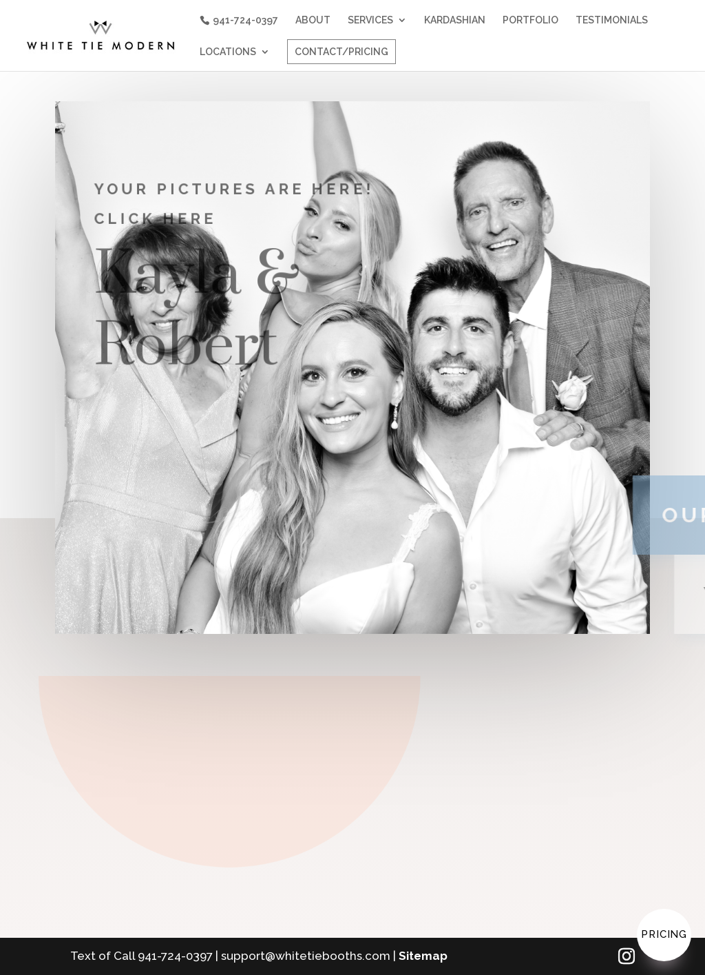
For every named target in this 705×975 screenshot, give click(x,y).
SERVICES (367, 20)
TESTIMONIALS (609, 20)
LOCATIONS (225, 52)
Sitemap (423, 956)
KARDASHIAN (452, 20)
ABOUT (310, 20)
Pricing (664, 934)
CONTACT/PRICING (339, 51)
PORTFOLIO (528, 20)
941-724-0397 (242, 19)
